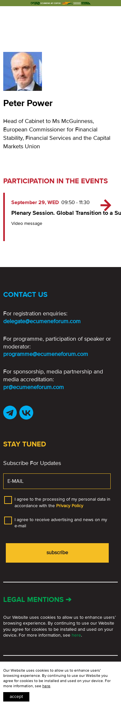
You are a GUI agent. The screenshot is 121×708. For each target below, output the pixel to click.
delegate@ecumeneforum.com (42, 321)
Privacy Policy (69, 505)
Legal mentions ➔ (37, 599)
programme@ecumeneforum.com (45, 354)
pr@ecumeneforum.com (33, 387)
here (76, 635)
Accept (16, 696)
